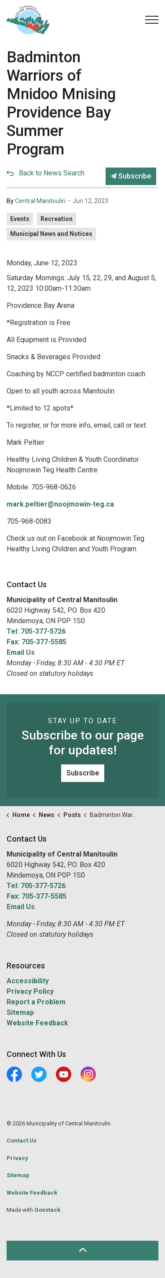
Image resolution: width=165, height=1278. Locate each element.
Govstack (47, 1210)
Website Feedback (37, 1023)
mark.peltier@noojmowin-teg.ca (60, 504)
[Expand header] (152, 19)
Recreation (56, 218)
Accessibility (28, 981)
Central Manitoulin (40, 200)
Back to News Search (51, 173)
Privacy (17, 1158)
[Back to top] (82, 1250)
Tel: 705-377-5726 (36, 631)
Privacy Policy (30, 991)
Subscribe (131, 176)
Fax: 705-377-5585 (36, 642)
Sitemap (20, 1012)
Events (19, 218)
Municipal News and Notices (51, 233)
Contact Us (22, 1140)
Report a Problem (36, 1002)
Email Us (21, 652)
